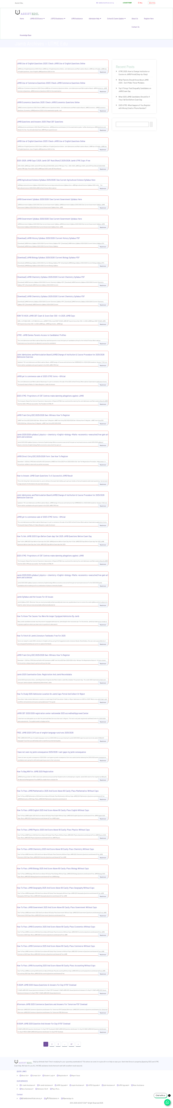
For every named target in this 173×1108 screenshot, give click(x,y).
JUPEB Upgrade (93, 1085)
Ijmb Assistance (109, 1085)
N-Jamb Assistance (45, 1085)
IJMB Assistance (77, 18)
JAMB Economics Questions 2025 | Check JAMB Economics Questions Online (48, 102)
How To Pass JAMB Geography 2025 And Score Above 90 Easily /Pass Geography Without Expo (55, 887)
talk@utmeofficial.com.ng (103, 3)
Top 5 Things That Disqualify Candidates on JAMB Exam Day (135, 89)
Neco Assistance (26, 1089)
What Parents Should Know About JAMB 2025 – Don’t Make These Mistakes (134, 81)
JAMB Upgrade (61, 1085)
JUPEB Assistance (57, 18)
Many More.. (56, 1089)
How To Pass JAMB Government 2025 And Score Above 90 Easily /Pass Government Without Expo (57, 907)
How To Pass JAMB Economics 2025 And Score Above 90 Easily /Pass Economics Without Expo (56, 926)
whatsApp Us (68, 1098)
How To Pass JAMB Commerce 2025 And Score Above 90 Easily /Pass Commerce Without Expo (56, 946)
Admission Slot (42, 1089)
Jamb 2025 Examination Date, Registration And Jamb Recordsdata (44, 674)
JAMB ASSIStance (36, 18)
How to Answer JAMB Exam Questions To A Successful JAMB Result (45, 475)
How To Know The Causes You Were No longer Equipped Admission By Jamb (48, 616)
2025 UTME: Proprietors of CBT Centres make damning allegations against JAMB (50, 395)
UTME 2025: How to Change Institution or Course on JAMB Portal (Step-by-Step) (134, 72)
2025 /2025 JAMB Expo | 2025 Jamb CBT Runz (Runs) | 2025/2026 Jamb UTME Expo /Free (53, 160)
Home (22, 18)
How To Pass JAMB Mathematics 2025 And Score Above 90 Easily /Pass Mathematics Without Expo (57, 790)
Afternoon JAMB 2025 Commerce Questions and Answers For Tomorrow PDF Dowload (52, 1004)
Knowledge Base (25, 35)
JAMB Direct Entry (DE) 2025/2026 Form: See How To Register (42, 456)
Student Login (49, 1075)
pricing (151, 3)
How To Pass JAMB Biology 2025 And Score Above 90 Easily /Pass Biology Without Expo (53, 868)
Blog (139, 3)
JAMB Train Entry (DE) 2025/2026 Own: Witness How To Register (43, 415)
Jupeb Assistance (77, 1085)
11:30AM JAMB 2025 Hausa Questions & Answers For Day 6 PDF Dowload (46, 984)
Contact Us (135, 27)
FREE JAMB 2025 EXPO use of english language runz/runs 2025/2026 (45, 732)
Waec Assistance (138, 1085)
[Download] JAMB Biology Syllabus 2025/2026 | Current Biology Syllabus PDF (48, 257)
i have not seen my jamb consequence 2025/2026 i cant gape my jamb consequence (51, 752)
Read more (103, 72)
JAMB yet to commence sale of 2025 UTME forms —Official (41, 376)
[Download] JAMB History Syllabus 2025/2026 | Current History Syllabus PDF (48, 238)
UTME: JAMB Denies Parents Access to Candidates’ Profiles (41, 335)
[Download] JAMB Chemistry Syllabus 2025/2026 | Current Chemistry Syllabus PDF (51, 277)
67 (71, 1044)
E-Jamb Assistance (27, 1085)
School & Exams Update (115, 18)
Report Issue (76, 1075)
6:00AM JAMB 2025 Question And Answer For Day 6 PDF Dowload (43, 1023)
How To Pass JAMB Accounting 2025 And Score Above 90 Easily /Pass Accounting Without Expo (56, 965)
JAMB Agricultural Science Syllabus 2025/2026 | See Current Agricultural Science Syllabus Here (56, 179)
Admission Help (94, 18)
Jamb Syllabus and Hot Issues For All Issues (35, 596)
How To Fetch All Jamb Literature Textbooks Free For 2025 (41, 635)
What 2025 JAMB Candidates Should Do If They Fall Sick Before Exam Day (134, 98)
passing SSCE (147, 1062)
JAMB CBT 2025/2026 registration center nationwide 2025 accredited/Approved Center (52, 713)
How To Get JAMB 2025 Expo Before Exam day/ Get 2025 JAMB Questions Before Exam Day (54, 536)
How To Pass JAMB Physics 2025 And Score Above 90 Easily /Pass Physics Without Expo (53, 829)
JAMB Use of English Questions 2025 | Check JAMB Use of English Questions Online (51, 63)
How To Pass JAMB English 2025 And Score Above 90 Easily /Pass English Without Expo (53, 810)
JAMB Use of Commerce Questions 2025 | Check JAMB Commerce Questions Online (51, 83)
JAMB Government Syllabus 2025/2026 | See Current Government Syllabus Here (49, 199)
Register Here (149, 18)
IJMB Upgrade (123, 1085)
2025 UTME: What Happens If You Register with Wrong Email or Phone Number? (134, 106)
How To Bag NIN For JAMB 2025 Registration (35, 771)
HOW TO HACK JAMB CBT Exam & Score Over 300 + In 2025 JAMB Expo (46, 315)
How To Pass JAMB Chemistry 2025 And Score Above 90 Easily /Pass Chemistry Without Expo (55, 849)
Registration (63, 1075)
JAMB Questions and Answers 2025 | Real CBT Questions (40, 121)
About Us (135, 18)
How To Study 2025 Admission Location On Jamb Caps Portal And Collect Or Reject (51, 693)
